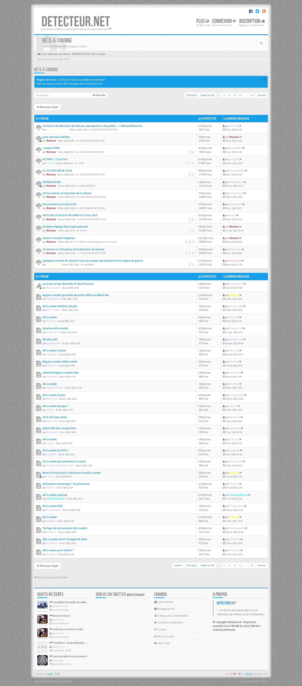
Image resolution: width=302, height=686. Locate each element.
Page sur (207, 95)
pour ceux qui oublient (56, 137)
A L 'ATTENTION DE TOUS (57, 170)
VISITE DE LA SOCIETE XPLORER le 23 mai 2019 (69, 215)
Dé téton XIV (49, 339)
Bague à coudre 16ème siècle (59, 361)
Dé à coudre (49, 317)
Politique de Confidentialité (170, 615)
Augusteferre (55, 387)
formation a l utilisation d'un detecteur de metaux (73, 249)
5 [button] (240, 95)
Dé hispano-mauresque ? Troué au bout (66, 484)
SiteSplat (249, 674)
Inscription (252, 21)
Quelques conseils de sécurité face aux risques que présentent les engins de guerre (92, 260)
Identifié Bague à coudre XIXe (60, 372)
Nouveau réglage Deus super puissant (65, 226)
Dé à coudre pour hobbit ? (58, 550)
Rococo (51, 140)
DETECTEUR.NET (75, 22)
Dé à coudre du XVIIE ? (55, 450)
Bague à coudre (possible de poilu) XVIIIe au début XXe (75, 295)
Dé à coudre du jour (54, 395)
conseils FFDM (51, 148)
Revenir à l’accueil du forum (50, 577)
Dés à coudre (46, 70)
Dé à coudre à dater (54, 350)
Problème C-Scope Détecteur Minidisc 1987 (74, 643)
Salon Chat (162, 643)
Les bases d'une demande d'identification (68, 284)
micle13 (51, 532)
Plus (202, 21)
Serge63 (52, 354)
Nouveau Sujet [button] (47, 107)
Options (178, 565)
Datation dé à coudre (55, 328)
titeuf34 (52, 543)
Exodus (51, 554)
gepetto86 (53, 343)
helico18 (52, 398)
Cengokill (53, 299)
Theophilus (53, 264)
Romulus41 (236, 182)
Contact (160, 629)
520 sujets (191, 95)
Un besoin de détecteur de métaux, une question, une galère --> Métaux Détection (92, 126)
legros (51, 487)
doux (232, 215)
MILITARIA (89, 264)
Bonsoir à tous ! (59, 615)
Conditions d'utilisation (168, 622)
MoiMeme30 (237, 528)
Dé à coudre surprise (54, 495)
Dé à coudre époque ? (55, 406)
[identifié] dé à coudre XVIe (59, 428)
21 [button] (252, 95)
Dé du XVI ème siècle (54, 417)
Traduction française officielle (48, 681)
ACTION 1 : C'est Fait (55, 159)
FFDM (50, 163)
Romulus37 (53, 287)
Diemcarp (235, 249)
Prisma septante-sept (60, 465)
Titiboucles (236, 395)
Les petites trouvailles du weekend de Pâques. (75, 602)
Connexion (224, 21)
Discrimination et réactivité (59, 204)
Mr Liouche (53, 310)
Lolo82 (51, 521)
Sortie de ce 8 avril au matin (66, 629)
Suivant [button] (262, 95)
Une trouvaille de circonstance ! (68, 656)
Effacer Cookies (164, 636)
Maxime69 (236, 148)
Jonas (50, 410)
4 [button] (234, 95)
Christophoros (55, 498)
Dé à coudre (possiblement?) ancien (64, 461)
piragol (234, 159)
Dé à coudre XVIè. (52, 506)
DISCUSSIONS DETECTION (105, 129)
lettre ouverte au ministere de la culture (66, 193)
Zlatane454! (237, 170)
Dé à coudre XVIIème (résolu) (59, 306)
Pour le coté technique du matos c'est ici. (99, 241)
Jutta (50, 476)
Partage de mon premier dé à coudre (64, 528)
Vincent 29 (236, 328)
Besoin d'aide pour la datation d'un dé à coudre (71, 472)
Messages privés (164, 609)
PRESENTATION (51, 182)
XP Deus (83, 230)
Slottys (234, 126)
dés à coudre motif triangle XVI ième (64, 539)
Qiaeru (67, 681)
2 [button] (224, 95)
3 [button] (229, 95)
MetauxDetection (57, 129)
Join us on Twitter (120, 594)
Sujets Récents (163, 602)
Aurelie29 (235, 260)
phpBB (50, 674)
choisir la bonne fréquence (58, 238)
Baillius (234, 295)
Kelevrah (52, 332)
